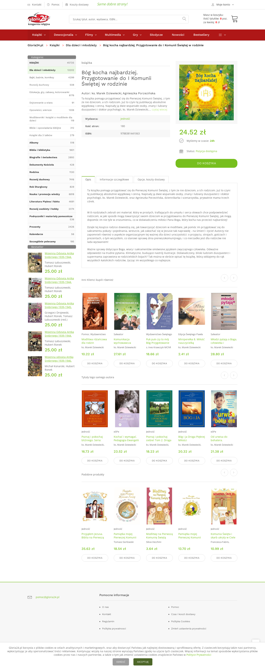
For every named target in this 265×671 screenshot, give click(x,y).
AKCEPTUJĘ (143, 661)
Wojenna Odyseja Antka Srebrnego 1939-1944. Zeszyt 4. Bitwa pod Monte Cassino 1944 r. (59, 284)
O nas (105, 607)
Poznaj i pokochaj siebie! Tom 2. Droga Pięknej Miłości (158, 440)
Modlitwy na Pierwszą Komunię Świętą (159, 535)
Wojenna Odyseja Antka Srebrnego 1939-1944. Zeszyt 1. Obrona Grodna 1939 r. (60, 259)
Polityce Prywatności (198, 654)
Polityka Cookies (180, 621)
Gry (135, 34)
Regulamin (108, 621)
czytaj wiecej (159, 109)
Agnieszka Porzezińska (139, 93)
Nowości (178, 34)
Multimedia (113, 34)
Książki (37, 34)
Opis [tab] (88, 179)
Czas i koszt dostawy (183, 614)
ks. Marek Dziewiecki (106, 93)
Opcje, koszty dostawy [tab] (151, 179)
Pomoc (175, 607)
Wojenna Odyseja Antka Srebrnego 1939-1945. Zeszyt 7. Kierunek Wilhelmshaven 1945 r (59, 309)
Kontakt (106, 614)
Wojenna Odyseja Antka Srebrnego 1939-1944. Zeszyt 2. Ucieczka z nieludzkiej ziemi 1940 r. (60, 337)
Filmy (89, 34)
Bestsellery (201, 34)
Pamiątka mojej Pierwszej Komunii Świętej (125, 537)
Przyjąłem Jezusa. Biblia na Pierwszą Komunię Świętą (93, 537)
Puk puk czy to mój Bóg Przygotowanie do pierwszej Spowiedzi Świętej (157, 345)
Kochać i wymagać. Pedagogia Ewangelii (126, 438)
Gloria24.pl (35, 45)
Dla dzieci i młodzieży (81, 45)
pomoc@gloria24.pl (47, 597)
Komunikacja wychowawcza (122, 341)
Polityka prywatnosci (114, 628)
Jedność (125, 118)
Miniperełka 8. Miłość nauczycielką (191, 341)
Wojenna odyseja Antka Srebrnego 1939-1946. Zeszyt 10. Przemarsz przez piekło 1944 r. (59, 362)
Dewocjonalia (63, 34)
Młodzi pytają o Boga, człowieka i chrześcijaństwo (224, 343)
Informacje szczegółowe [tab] (114, 179)
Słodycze (156, 34)
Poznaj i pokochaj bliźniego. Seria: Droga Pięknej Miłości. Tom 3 (92, 442)
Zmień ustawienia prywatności (188, 628)
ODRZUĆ (120, 661)
